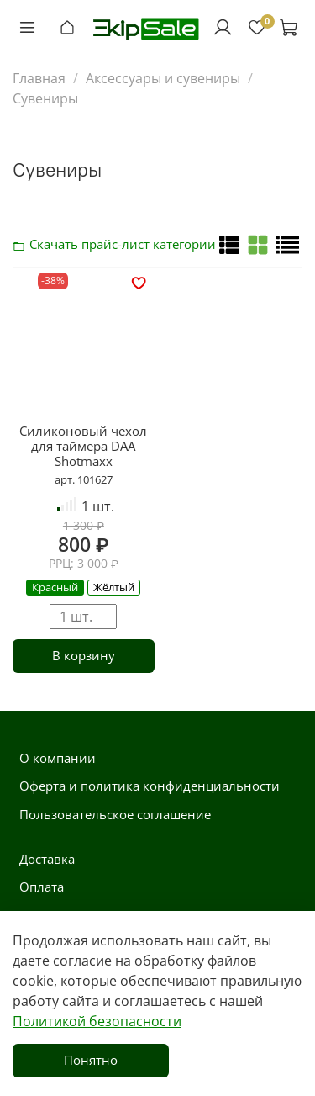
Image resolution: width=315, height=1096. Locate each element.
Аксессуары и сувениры (163, 78)
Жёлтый (113, 587)
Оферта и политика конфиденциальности (149, 785)
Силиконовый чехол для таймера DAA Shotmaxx (83, 445)
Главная (39, 78)
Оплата (41, 886)
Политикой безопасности (97, 1021)
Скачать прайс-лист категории (23, 243)
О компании (57, 757)
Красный (55, 587)
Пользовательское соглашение (115, 814)
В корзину (83, 655)
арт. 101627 (84, 479)
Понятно (91, 1059)
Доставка (47, 858)
